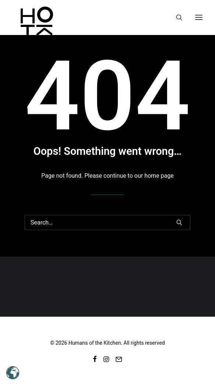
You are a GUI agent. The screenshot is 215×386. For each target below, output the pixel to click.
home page (159, 175)
